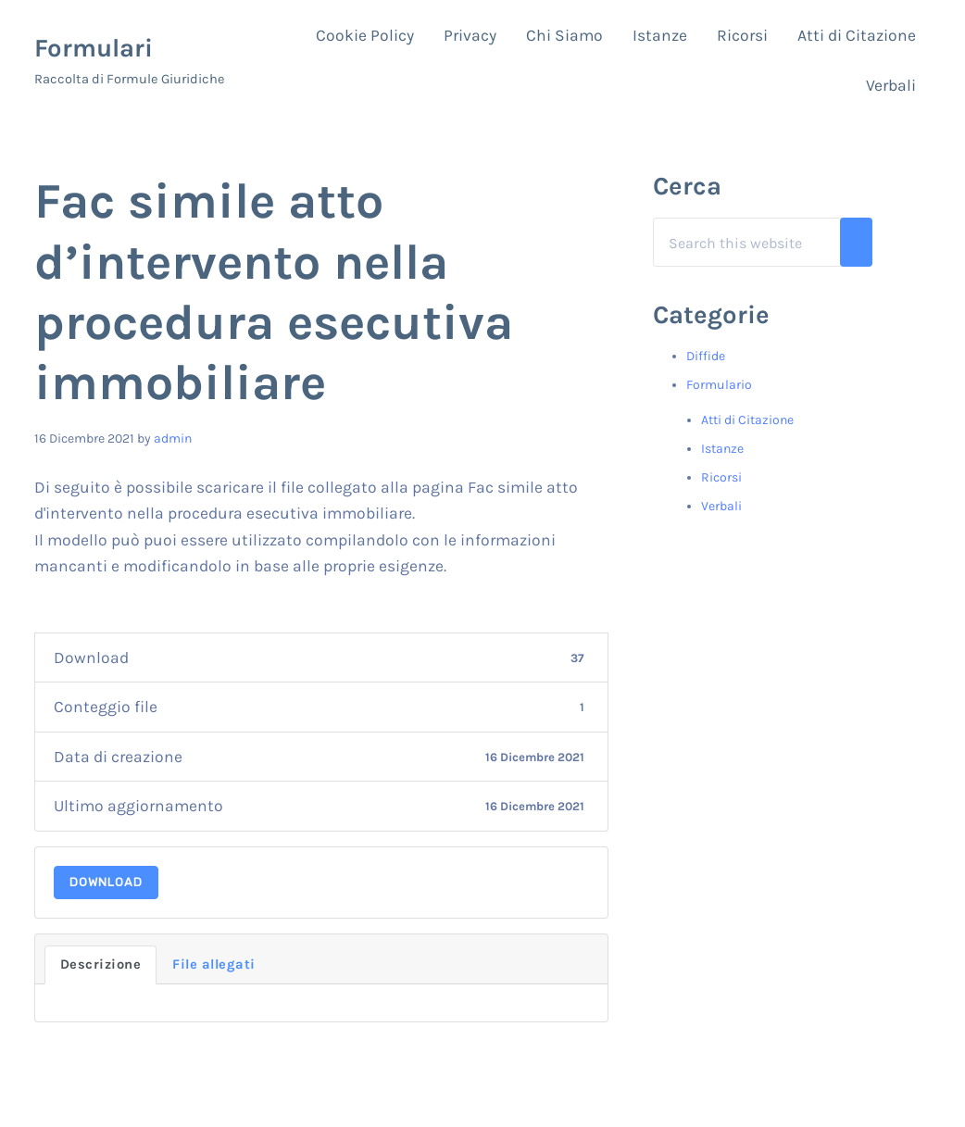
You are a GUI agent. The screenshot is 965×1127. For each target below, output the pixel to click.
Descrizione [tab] (101, 964)
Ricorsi (721, 477)
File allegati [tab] (214, 964)
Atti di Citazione (747, 420)
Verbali (721, 506)
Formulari (93, 48)
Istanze (722, 449)
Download (106, 882)
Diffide (705, 356)
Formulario (719, 385)
